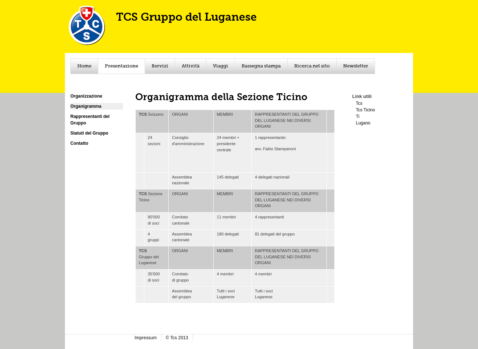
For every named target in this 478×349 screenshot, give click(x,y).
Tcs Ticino (365, 109)
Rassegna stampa (261, 66)
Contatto (79, 143)
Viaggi (220, 66)
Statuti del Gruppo (89, 133)
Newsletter (355, 66)
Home (84, 66)
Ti (357, 116)
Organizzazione (86, 96)
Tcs (359, 103)
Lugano (363, 123)
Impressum (146, 337)
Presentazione (121, 66)
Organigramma (85, 106)
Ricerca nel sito (312, 66)
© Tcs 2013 (177, 337)
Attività (190, 66)
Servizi (160, 66)
